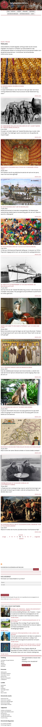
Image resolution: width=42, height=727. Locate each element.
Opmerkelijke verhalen (6, 704)
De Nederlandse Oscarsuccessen (12, 86)
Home (8, 11)
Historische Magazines (7, 721)
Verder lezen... (15, 617)
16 (28, 537)
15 (25, 537)
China (2, 691)
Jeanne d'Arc (4, 676)
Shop (32, 13)
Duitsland (3, 688)
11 (14, 537)
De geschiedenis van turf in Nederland (14, 207)
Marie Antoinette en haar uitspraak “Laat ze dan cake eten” (20, 326)
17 (30, 537)
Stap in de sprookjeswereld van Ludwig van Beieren (25, 633)
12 (17, 537)
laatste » (21, 538)
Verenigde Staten (5, 689)
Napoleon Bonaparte (6, 678)
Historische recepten (6, 700)
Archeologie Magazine (6, 725)
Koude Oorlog (4, 717)
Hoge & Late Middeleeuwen (7, 711)
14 (22, 537)
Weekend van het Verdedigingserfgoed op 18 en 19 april (25, 620)
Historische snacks (24, 13)
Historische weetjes (5, 703)
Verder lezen (38, 96)
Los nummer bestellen (6, 723)
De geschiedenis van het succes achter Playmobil (18, 247)
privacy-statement (16, 599)
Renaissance (4, 713)
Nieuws (8, 42)
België (2, 686)
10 (12, 537)
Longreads (3, 664)
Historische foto (4, 698)
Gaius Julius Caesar (5, 675)
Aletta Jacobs (4, 672)
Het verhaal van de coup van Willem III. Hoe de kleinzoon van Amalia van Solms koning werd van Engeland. (26, 645)
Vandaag (13, 11)
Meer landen (4, 692)
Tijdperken (31, 11)
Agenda (2, 663)
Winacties (3, 666)
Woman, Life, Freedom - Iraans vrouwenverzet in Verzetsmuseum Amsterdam (25, 609)
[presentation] (12, 589)
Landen (19, 11)
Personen (25, 11)
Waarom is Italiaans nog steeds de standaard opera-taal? (20, 168)
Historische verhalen (12, 13)
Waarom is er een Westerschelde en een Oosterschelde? (21, 447)
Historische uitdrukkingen (7, 701)
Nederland (3, 685)
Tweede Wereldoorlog (6, 716)
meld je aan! (26, 665)
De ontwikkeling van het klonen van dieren (16, 407)
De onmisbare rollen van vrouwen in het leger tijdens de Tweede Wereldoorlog (20, 126)
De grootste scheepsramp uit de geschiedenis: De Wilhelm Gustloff (18, 285)
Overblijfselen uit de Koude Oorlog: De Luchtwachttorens (15, 483)
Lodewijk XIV (4, 679)
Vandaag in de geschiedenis (7, 660)
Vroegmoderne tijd (5, 714)
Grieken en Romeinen (6, 710)
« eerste (20, 535)
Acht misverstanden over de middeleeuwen (16, 367)
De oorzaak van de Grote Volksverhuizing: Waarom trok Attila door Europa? (21, 525)
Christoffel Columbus (6, 673)
